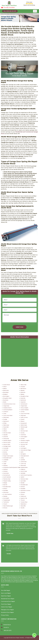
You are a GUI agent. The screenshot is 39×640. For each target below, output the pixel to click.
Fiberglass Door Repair (7, 609)
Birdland (5, 394)
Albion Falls (23, 384)
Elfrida (4, 423)
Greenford (23, 434)
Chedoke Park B (7, 407)
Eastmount (6, 421)
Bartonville (6, 390)
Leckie (4, 461)
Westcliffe (23, 506)
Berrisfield (5, 392)
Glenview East (24, 430)
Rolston (5, 488)
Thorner (23, 500)
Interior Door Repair (6, 607)
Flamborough (24, 427)
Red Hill (5, 484)
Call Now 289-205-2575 (9, 11)
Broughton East (24, 396)
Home (2, 13)
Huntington (23, 448)
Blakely (22, 394)
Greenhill (5, 436)
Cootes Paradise (25, 409)
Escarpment (24, 423)
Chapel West (24, 405)
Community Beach (7, 409)
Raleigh (5, 482)
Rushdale (5, 490)
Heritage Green (7, 446)
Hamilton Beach (7, 440)
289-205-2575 (7, 630)
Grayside (5, 434)
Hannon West (6, 444)
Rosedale (23, 488)
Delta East (23, 415)
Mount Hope (24, 471)
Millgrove (23, 469)
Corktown (5, 411)
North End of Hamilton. (26, 475)
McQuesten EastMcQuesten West (11, 467)
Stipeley (5, 496)
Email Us (6, 627)
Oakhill (22, 477)
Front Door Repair (6, 604)
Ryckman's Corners (25, 490)
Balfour (5, 388)
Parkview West (24, 479)
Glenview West (7, 432)
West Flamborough (8, 506)
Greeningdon (24, 436)
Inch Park (5, 450)
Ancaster (23, 386)
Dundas (5, 419)
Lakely (22, 457)
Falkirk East (6, 425)
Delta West (6, 417)
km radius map (19, 353)
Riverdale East (24, 484)
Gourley (22, 432)
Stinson (22, 494)
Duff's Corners (24, 417)
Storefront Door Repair (7, 612)
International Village (26, 450)
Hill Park (23, 446)
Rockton (23, 486)
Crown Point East (25, 413)
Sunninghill (6, 498)
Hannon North (6, 442)
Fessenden (6, 427)
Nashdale (23, 473)
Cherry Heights (24, 407)
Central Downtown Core (9, 404)
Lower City (23, 463)
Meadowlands (24, 467)
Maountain (23, 465)
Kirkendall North (25, 456)
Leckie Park (23, 461)
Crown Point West (7, 415)
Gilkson (5, 430)
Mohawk (5, 471)
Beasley (22, 390)
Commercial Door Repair (8, 601)
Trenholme (6, 502)
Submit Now (19, 327)
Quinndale (23, 481)
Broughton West (7, 398)
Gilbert (22, 429)
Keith (22, 452)
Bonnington (6, 396)
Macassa (5, 465)
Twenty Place (24, 502)
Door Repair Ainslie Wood (9, 13)
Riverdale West (7, 486)
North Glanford (7, 477)
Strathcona (23, 496)
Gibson (5, 429)
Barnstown (23, 388)
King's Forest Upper (8, 456)
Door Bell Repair (5, 590)
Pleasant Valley (7, 481)
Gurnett (22, 438)
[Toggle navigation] (35, 11)
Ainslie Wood (6, 384)
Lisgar (4, 463)
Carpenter (23, 402)
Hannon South (24, 442)
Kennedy (5, 454)
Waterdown (23, 504)
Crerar (4, 413)
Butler (4, 402)
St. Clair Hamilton (7, 494)
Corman (22, 411)
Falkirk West (24, 425)
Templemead (6, 500)
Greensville (6, 438)
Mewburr (5, 469)
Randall (22, 482)
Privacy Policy (5, 615)
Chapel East (6, 405)
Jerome (5, 452)
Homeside (5, 448)
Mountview (6, 473)
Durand (22, 419)
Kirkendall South (7, 457)
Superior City (24, 498)
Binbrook (23, 392)
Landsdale (5, 459)
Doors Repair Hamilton (18, 637)
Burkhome (23, 400)
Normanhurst (6, 475)
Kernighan (23, 454)
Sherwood (5, 492)
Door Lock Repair (6, 593)
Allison (5, 386)
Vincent (5, 504)
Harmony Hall (24, 444)
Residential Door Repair (7, 598)
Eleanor (22, 421)
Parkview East (6, 479)
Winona (5, 507)
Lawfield (23, 459)
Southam (23, 492)
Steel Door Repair (6, 596)
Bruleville (23, 398)
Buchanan (5, 400)
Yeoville (22, 507)
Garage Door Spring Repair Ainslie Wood (24, 13)
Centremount (24, 404)
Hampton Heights (25, 440)
